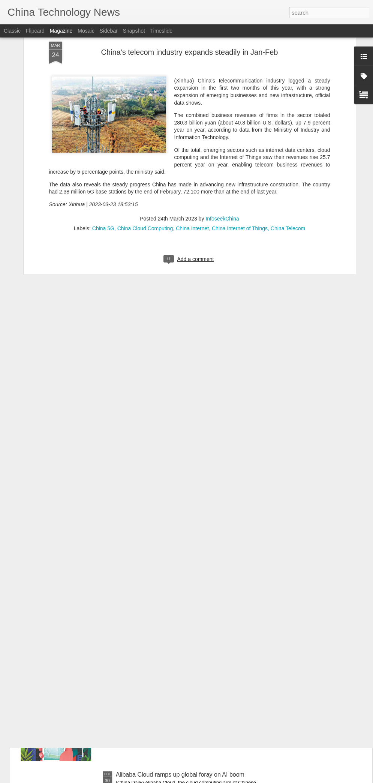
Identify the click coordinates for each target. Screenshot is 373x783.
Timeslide (161, 31)
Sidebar (109, 31)
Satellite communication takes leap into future (176, 689)
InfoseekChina (222, 149)
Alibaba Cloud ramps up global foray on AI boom (180, 774)
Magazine (61, 31)
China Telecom (288, 159)
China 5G (103, 159)
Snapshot (134, 31)
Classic (12, 31)
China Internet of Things (240, 159)
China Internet (192, 159)
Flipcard (35, 31)
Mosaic (86, 31)
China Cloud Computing (145, 159)
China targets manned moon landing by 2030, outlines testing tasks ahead (176, 607)
